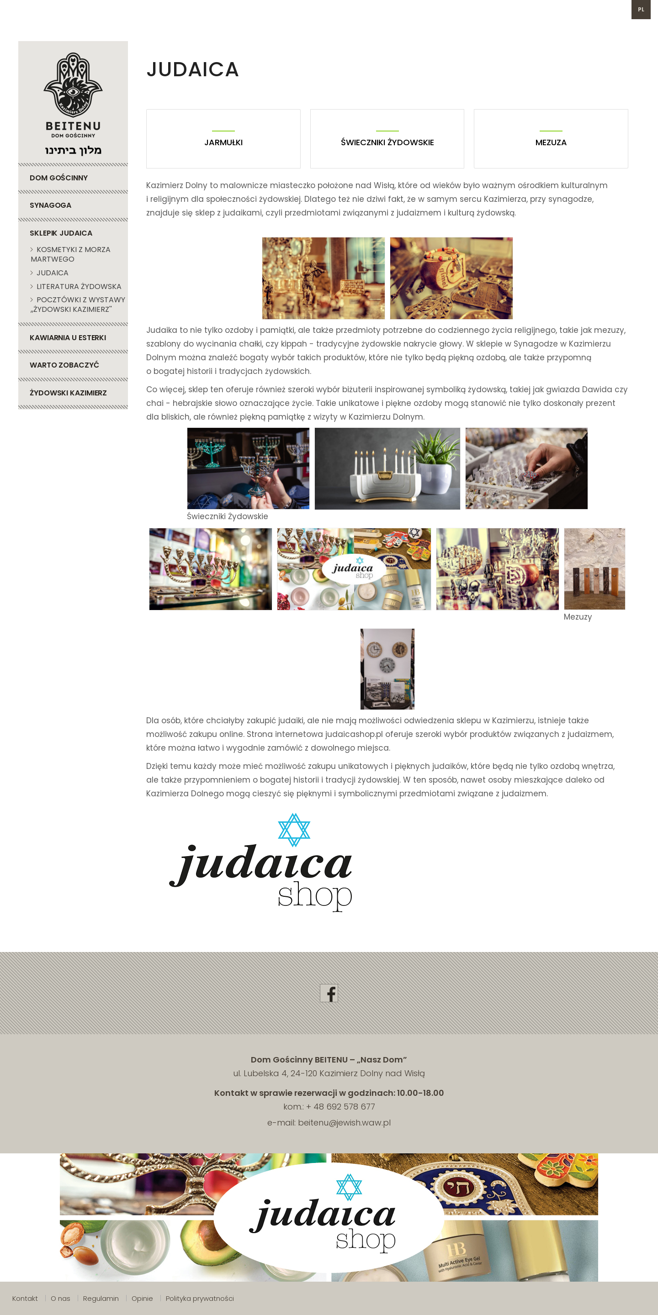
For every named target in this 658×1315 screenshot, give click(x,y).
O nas (60, 1298)
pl (641, 9)
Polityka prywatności (200, 1298)
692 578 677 (163, 9)
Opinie (142, 1298)
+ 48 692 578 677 (340, 1106)
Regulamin (101, 1298)
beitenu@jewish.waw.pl (249, 9)
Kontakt (25, 1298)
